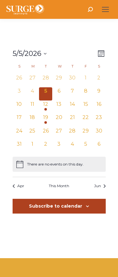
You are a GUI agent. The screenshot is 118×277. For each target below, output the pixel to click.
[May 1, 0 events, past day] (85, 80)
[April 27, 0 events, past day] (32, 80)
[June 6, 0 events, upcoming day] (98, 147)
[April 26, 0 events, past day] (19, 80)
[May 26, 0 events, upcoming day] (45, 133)
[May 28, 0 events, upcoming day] (72, 133)
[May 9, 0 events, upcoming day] (98, 93)
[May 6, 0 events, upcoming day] (58, 93)
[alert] (59, 164)
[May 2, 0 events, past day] (98, 80)
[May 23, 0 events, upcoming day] (98, 120)
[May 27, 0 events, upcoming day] (58, 133)
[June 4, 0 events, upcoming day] (72, 147)
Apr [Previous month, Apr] (18, 185)
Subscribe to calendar (55, 206)
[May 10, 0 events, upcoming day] (19, 107)
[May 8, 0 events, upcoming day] (85, 93)
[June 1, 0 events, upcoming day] (32, 147)
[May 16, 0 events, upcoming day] (98, 107)
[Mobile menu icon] (105, 9)
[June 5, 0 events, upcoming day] (85, 147)
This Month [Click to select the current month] (59, 185)
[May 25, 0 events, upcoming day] (32, 133)
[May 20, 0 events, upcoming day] (58, 120)
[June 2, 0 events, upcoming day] (45, 147)
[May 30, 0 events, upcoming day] (98, 133)
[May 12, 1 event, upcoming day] (45, 107)
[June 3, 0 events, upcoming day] (58, 147)
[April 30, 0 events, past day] (72, 80)
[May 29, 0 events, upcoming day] (85, 133)
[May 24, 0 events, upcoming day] (19, 133)
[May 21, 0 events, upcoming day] (72, 120)
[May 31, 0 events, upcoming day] (19, 147)
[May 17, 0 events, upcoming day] (19, 120)
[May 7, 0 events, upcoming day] (72, 93)
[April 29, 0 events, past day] (58, 80)
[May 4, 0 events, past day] (32, 93)
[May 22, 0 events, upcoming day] (85, 120)
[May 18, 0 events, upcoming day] (32, 120)
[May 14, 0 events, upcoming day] (72, 107)
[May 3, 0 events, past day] (19, 93)
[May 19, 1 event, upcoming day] (45, 120)
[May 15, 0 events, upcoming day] (85, 107)
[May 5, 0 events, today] (45, 93)
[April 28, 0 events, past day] (45, 80)
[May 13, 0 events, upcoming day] (58, 107)
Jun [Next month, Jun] (100, 185)
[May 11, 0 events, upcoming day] (32, 107)
